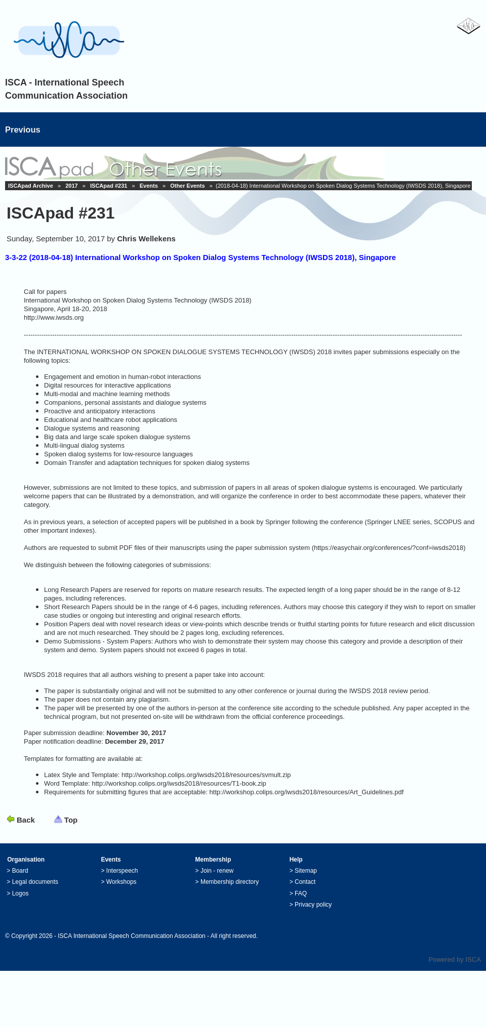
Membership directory (229, 881)
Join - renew (216, 870)
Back (26, 820)
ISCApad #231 (108, 186)
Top (70, 820)
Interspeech (122, 870)
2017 (71, 186)
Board (20, 870)
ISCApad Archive (30, 186)
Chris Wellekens (146, 238)
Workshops (121, 881)
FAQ (301, 893)
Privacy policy (313, 904)
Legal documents (35, 881)
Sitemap (306, 870)
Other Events (187, 186)
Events (149, 186)
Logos (20, 893)
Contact (305, 881)
